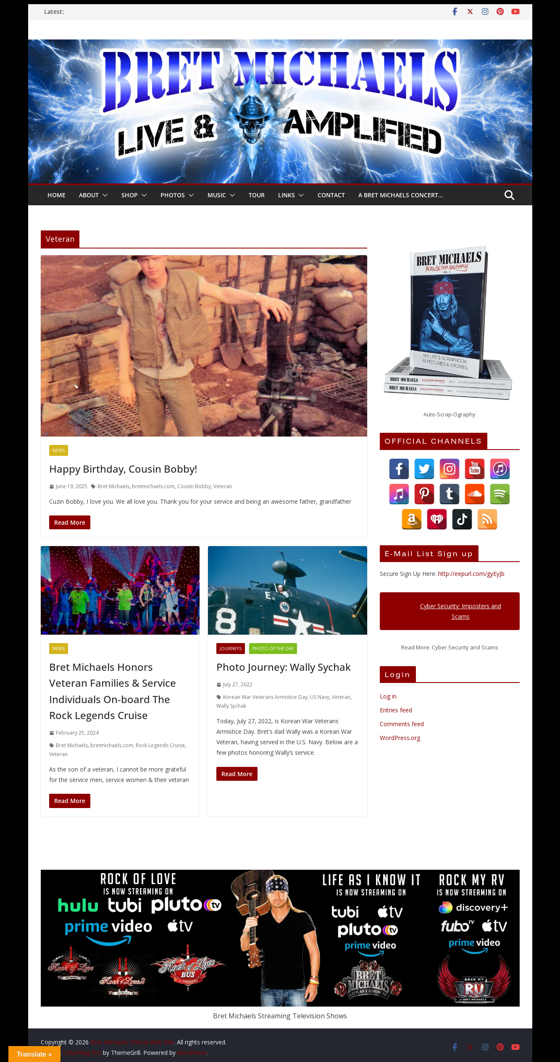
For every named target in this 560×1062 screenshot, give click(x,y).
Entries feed (396, 710)
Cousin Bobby (194, 486)
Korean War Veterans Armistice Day (265, 697)
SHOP (129, 195)
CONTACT (331, 195)
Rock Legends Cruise (160, 745)
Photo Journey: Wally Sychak (283, 667)
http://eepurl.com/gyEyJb (471, 574)
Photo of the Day (273, 648)
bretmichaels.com (153, 486)
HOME (56, 195)
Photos (172, 195)
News (59, 450)
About (89, 195)
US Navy (319, 697)
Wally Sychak (231, 705)
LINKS (286, 195)
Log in (388, 696)
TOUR (257, 195)
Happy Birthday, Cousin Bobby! (123, 469)
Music (217, 195)
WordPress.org (400, 738)
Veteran (222, 486)
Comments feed (402, 724)
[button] (103, 195)
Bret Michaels (113, 486)
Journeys (231, 648)
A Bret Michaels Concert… (400, 195)
